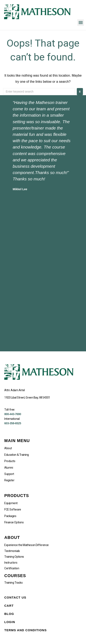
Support (9, 474)
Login (9, 622)
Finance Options (14, 522)
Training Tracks (13, 582)
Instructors (10, 562)
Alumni (8, 467)
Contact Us (15, 597)
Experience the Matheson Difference (26, 545)
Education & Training (16, 454)
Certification (11, 568)
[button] (80, 22)
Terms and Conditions (25, 630)
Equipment (11, 503)
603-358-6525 (12, 423)
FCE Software (12, 509)
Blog (9, 613)
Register (9, 480)
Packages (10, 516)
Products (9, 461)
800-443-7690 (12, 414)
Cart (9, 605)
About (8, 448)
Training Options (14, 556)
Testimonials (12, 551)
